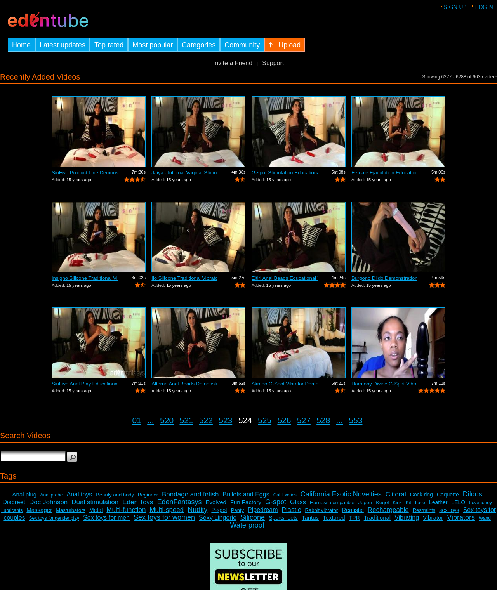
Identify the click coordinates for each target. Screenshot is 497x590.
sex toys (449, 510)
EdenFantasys (179, 502)
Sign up (455, 7)
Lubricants (12, 510)
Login (484, 7)
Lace (420, 502)
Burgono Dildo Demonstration (384, 278)
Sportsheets (283, 518)
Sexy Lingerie (217, 517)
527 (304, 420)
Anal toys (79, 494)
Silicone (252, 517)
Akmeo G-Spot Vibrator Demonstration (285, 384)
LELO (458, 502)
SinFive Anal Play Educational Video (85, 384)
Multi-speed (166, 510)
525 (264, 420)
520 (167, 420)
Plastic (291, 510)
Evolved (215, 502)
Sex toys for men (106, 517)
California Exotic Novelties (341, 494)
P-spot (219, 510)
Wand (485, 518)
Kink (397, 502)
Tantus (310, 517)
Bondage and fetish (190, 494)
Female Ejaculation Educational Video (384, 172)
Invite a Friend (232, 63)
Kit (408, 502)
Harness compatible (332, 502)
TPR (354, 518)
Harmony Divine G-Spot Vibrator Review (384, 384)
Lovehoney (480, 502)
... (150, 420)
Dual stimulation (94, 502)
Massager (39, 510)
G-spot (275, 502)
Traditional (377, 517)
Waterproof (247, 525)
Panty (237, 510)
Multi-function (126, 510)
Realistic (353, 510)
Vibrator (433, 517)
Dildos (472, 494)
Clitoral (396, 494)
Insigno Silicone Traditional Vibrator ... (85, 278)
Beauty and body (115, 495)
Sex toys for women (164, 517)
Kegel (382, 502)
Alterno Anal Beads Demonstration (184, 384)
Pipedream (263, 510)
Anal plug (24, 494)
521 (186, 420)
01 (136, 420)
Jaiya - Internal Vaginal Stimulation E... (184, 172)
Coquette (448, 494)
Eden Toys (137, 502)
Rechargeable (388, 510)
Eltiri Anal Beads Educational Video (285, 278)
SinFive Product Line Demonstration (85, 172)
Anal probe (51, 495)
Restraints (424, 510)
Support (273, 63)
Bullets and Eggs (246, 494)
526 (284, 420)
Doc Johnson (48, 502)
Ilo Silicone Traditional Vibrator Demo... (184, 278)
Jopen (365, 502)
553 (355, 420)
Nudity (197, 510)
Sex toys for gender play (54, 518)
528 (323, 420)
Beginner (148, 495)
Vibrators (461, 517)
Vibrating (406, 517)
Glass (298, 502)
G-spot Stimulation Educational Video (285, 172)
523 (225, 420)
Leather (438, 502)
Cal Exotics (285, 495)
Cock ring (421, 494)
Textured (334, 517)
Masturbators (70, 510)
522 (206, 420)
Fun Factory (245, 502)
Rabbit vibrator (321, 510)
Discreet (13, 502)
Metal (96, 510)
